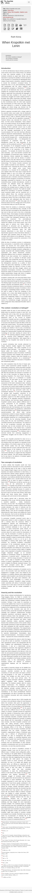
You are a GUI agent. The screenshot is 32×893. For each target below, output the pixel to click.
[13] (8, 485)
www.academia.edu (8, 17)
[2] (30, 117)
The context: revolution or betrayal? (14, 57)
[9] (15, 410)
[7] (30, 357)
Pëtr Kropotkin (15, 12)
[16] (8, 796)
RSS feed (8, 890)
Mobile (12, 892)
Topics (22, 890)
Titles (13, 890)
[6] (6, 334)
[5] (23, 284)
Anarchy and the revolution (12, 60)
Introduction (8, 55)
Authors (17, 890)
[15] (26, 773)
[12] (9, 481)
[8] (14, 391)
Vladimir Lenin (23, 12)
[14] (21, 707)
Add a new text (19, 892)
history (9, 12)
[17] (26, 818)
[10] (18, 430)
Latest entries (28, 890)
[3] (22, 143)
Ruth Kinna (10, 10)
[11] (5, 450)
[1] (25, 87)
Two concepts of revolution (12, 58)
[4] (16, 200)
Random (2, 890)
